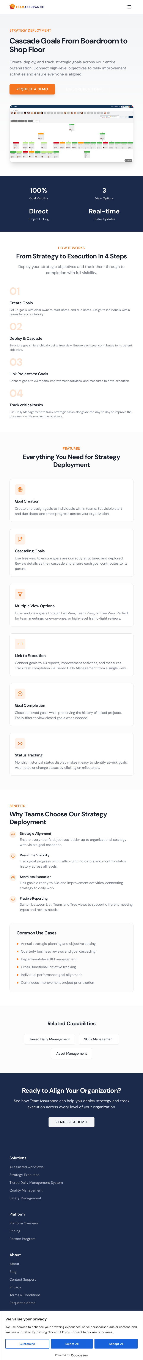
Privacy (15, 1287)
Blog (12, 1271)
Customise (27, 1344)
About (14, 1264)
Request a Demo (32, 89)
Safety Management (25, 1198)
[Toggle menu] (129, 7)
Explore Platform (84, 89)
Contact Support (22, 1279)
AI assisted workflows (26, 1167)
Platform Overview (23, 1223)
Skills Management (99, 1039)
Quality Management (25, 1190)
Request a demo (22, 1303)
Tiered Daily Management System (36, 1182)
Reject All (72, 1344)
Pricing (14, 1231)
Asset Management (71, 1053)
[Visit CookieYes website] (79, 1355)
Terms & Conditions (25, 1295)
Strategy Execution (24, 1175)
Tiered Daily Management (49, 1039)
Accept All (116, 1344)
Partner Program (22, 1239)
